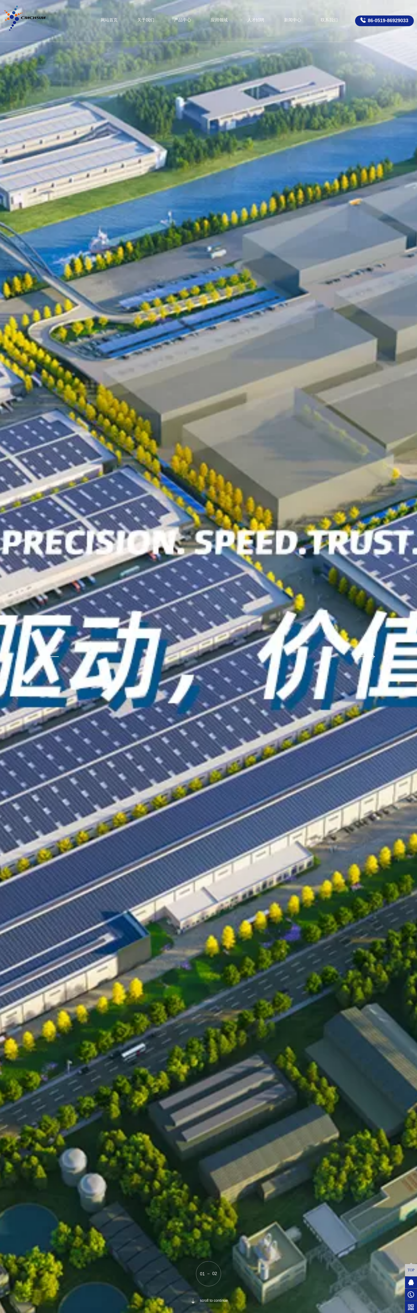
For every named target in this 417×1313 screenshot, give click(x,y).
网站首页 (109, 20)
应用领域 (219, 20)
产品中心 (182, 20)
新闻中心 (292, 20)
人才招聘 (255, 20)
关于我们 (145, 20)
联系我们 (329, 20)
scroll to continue (208, 1300)
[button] (50, 657)
